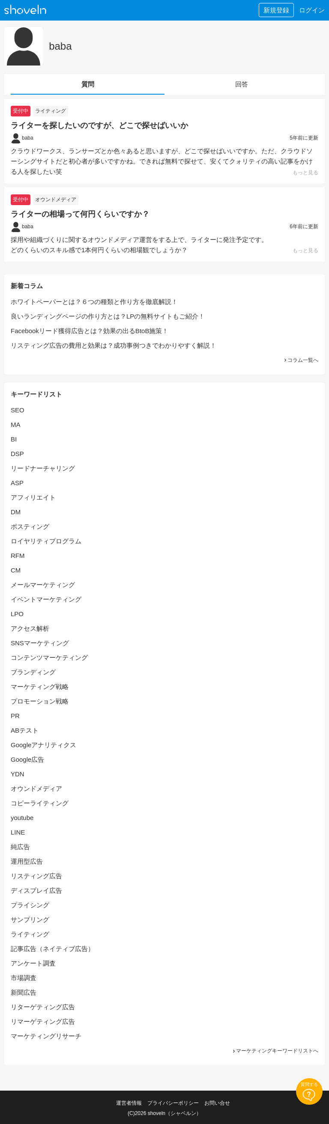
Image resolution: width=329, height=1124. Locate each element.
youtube (22, 817)
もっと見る (305, 173)
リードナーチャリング (43, 468)
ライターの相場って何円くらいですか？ (80, 214)
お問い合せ (217, 1103)
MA (16, 424)
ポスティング (30, 526)
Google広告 (27, 759)
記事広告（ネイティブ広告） (52, 948)
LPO (17, 613)
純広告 (20, 846)
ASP (17, 482)
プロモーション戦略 (40, 701)
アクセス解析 (30, 628)
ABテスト (25, 730)
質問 (87, 84)
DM (16, 512)
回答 (241, 84)
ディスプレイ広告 (36, 890)
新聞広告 (23, 992)
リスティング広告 (36, 876)
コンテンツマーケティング (49, 657)
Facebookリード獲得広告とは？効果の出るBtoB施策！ (89, 330)
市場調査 (23, 977)
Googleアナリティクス (43, 744)
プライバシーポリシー (173, 1103)
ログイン (312, 10)
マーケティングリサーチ (46, 1036)
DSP (17, 453)
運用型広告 (27, 861)
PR (15, 715)
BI (14, 439)
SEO (17, 410)
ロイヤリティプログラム (46, 541)
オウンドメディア (55, 200)
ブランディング (33, 672)
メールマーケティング (43, 584)
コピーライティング (40, 803)
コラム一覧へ (300, 360)
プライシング (30, 905)
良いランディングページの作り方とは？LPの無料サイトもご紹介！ (108, 316)
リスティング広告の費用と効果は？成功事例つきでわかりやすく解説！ (113, 345)
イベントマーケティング (46, 599)
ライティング (50, 111)
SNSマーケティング (40, 643)
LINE (18, 832)
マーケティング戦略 (40, 686)
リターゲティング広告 (43, 1007)
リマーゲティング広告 (43, 1021)
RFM (18, 555)
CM (16, 570)
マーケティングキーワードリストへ (275, 1051)
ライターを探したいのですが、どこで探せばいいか (99, 125)
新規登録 (276, 10)
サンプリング (30, 919)
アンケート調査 (33, 963)
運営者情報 (129, 1103)
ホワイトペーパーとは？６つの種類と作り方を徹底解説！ (94, 301)
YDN (17, 774)
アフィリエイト (33, 497)
